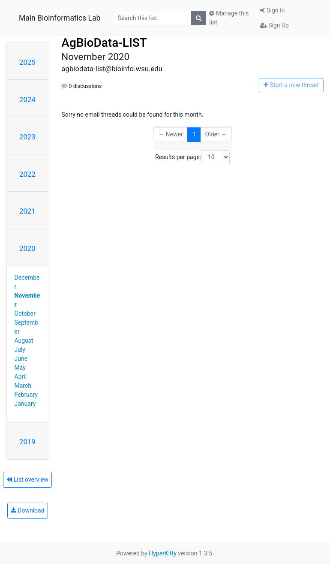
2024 (27, 99)
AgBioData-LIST (104, 43)
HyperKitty (163, 553)
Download (28, 510)
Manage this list (229, 18)
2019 (27, 441)
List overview (27, 479)
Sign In (272, 10)
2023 (27, 137)
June (21, 358)
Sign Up (274, 25)
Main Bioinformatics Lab (59, 18)
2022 (27, 174)
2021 (27, 211)
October (25, 313)
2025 (27, 62)
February (26, 394)
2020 (27, 248)
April (21, 376)
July (20, 349)
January (25, 403)
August (24, 340)
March (23, 385)
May (20, 367)
